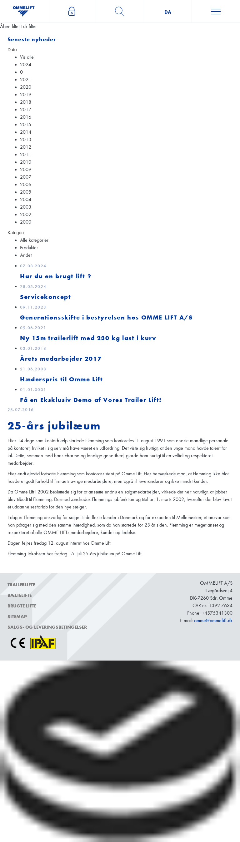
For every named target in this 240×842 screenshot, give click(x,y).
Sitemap (17, 616)
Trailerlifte (21, 584)
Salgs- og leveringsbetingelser (47, 627)
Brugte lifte (22, 606)
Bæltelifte (20, 595)
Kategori (16, 232)
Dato (12, 49)
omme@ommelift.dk (213, 620)
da (167, 12)
